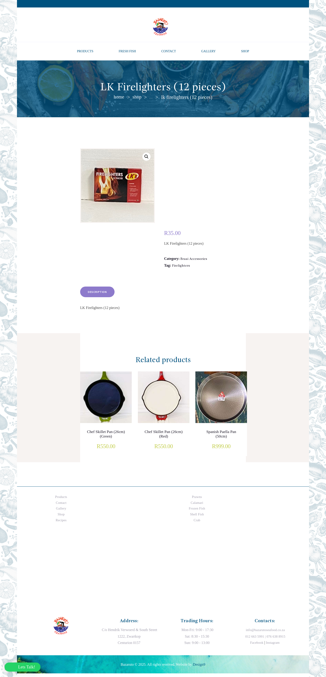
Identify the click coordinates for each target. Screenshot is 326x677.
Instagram (273, 646)
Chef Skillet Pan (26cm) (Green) (106, 438)
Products (61, 500)
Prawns (197, 500)
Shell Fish (197, 517)
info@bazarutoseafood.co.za (265, 633)
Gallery (61, 512)
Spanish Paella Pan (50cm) (221, 438)
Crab (196, 523)
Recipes (61, 523)
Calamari (197, 506)
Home (118, 97)
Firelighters (181, 266)
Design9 (199, 668)
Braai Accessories (194, 259)
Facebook (256, 646)
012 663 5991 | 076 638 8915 (265, 640)
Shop (137, 97)
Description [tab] (100, 294)
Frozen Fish (197, 512)
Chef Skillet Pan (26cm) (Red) (164, 438)
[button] (146, 157)
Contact (61, 506)
